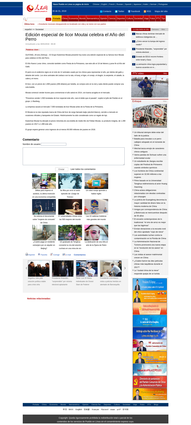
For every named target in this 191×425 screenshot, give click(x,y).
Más (165, 73)
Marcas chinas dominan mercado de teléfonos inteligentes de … (150, 35)
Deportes (121, 18)
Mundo (82, 18)
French (112, 4)
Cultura (129, 18)
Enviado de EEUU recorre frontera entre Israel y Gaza (149, 58)
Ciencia (112, 18)
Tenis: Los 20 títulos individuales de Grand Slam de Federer (84, 281)
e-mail (67, 255)
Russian (120, 4)
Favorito (42, 255)
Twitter (119, 11)
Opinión (103, 18)
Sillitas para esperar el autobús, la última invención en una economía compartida (43, 193)
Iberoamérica (93, 18)
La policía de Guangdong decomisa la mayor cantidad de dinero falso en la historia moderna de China (150, 203)
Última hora (29, 24)
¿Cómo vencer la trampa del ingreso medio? (150, 43)
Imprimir (30, 255)
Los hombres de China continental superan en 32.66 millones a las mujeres (149, 174)
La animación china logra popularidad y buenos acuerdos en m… (151, 66)
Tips (163, 18)
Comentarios (80, 255)
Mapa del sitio (161, 11)
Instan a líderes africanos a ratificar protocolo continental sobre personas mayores (71, 24)
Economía (73, 18)
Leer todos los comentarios (83, 169)
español (28, 29)
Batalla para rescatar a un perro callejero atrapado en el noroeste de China (149, 142)
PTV (158, 18)
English (104, 4)
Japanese (137, 4)
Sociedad (138, 18)
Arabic (145, 4)
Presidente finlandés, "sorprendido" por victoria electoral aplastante (62, 281)
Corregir (55, 255)
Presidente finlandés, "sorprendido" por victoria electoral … (151, 50)
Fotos (152, 18)
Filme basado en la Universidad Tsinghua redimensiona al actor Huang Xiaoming (150, 183)
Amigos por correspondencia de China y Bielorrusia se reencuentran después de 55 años (150, 212)
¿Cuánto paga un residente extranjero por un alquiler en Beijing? (44, 245)
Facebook (134, 11)
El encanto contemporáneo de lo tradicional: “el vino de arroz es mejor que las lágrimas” (150, 222)
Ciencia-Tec (96, 405)
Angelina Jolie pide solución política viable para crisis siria (37, 281)
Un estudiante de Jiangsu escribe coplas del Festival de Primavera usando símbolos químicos (148, 164)
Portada (56, 18)
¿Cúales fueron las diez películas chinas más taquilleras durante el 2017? (148, 264)
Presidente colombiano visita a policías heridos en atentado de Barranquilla (110, 281)
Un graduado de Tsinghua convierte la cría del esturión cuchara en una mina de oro (70, 245)
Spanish (128, 4)
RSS (147, 11)
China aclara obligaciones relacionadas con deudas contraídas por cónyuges (149, 193)
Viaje (146, 18)
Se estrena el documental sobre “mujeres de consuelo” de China (44, 219)
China (65, 18)
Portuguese (163, 4)
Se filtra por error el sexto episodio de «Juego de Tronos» (70, 193)
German (153, 4)
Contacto (105, 11)
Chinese (96, 4)
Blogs (156, 405)
